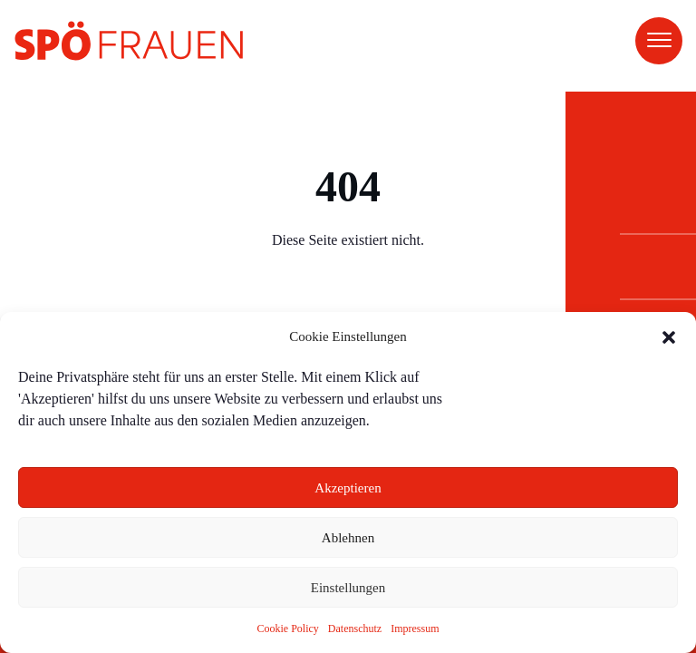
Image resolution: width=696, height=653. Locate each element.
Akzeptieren (347, 488)
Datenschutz (355, 628)
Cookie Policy (288, 628)
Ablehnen (348, 538)
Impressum (415, 628)
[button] (669, 337)
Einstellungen (348, 587)
